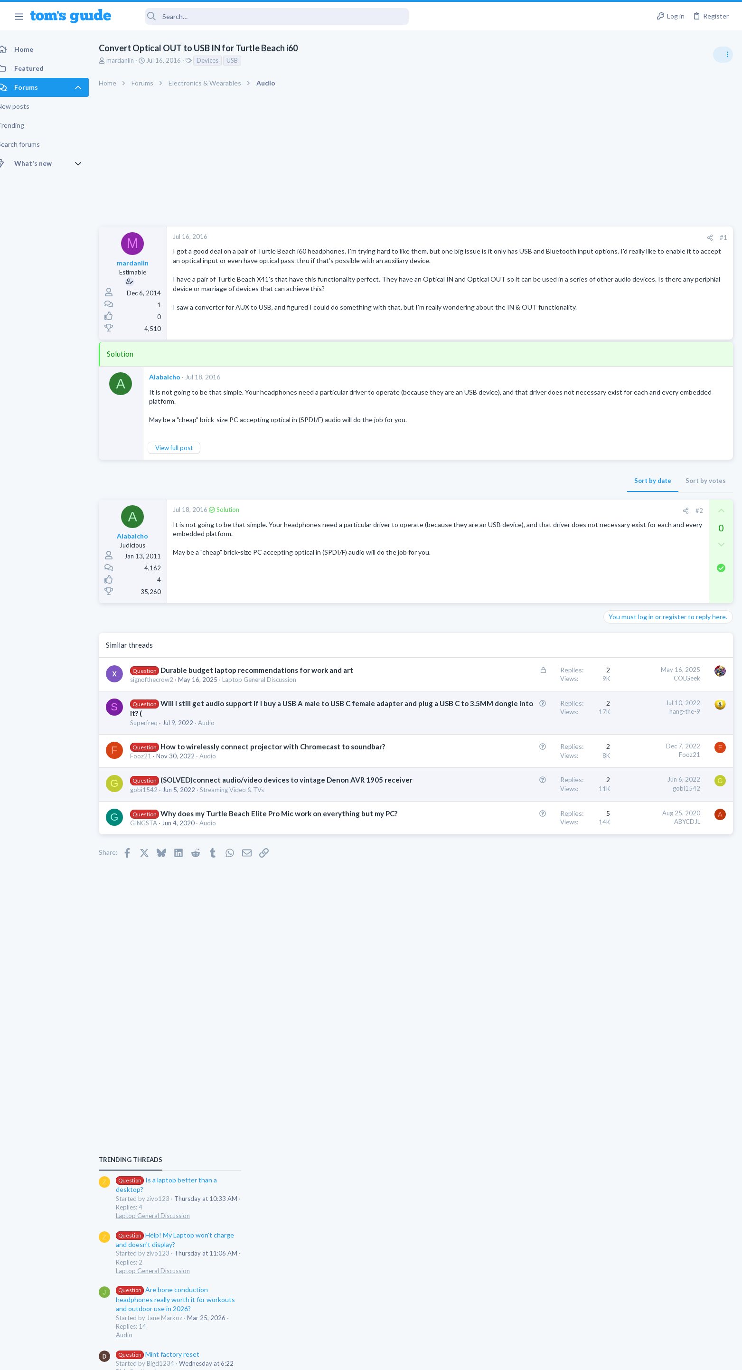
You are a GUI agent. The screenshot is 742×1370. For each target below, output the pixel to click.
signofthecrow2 (162, 681)
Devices (218, 60)
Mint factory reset (649, 710)
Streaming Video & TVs (242, 811)
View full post (184, 450)
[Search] (266, 16)
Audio (216, 724)
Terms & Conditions (461, 1356)
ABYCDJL (535, 843)
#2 (547, 513)
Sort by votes (553, 483)
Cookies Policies (335, 1356)
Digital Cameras (629, 829)
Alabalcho (175, 379)
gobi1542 (154, 811)
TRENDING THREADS (622, 516)
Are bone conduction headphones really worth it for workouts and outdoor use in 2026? (666, 655)
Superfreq (154, 724)
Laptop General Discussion (270, 681)
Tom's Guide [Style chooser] (664, 1291)
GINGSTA (154, 855)
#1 (571, 237)
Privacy (395, 1356)
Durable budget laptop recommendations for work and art (267, 672)
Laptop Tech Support (636, 884)
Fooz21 (151, 768)
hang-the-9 (532, 713)
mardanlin (130, 60)
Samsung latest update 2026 (664, 756)
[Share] (557, 237)
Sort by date (500, 483)
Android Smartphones (637, 737)
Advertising (269, 1356)
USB (242, 60)
